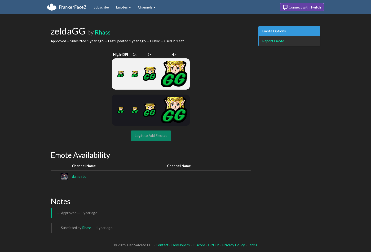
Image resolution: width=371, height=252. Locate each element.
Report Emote (273, 41)
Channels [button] (146, 7)
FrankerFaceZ (73, 7)
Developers (180, 245)
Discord (199, 245)
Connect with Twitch (302, 7)
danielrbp (79, 176)
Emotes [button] (123, 7)
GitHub (213, 245)
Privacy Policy (233, 245)
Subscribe (101, 7)
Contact (162, 245)
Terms (252, 245)
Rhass (102, 32)
